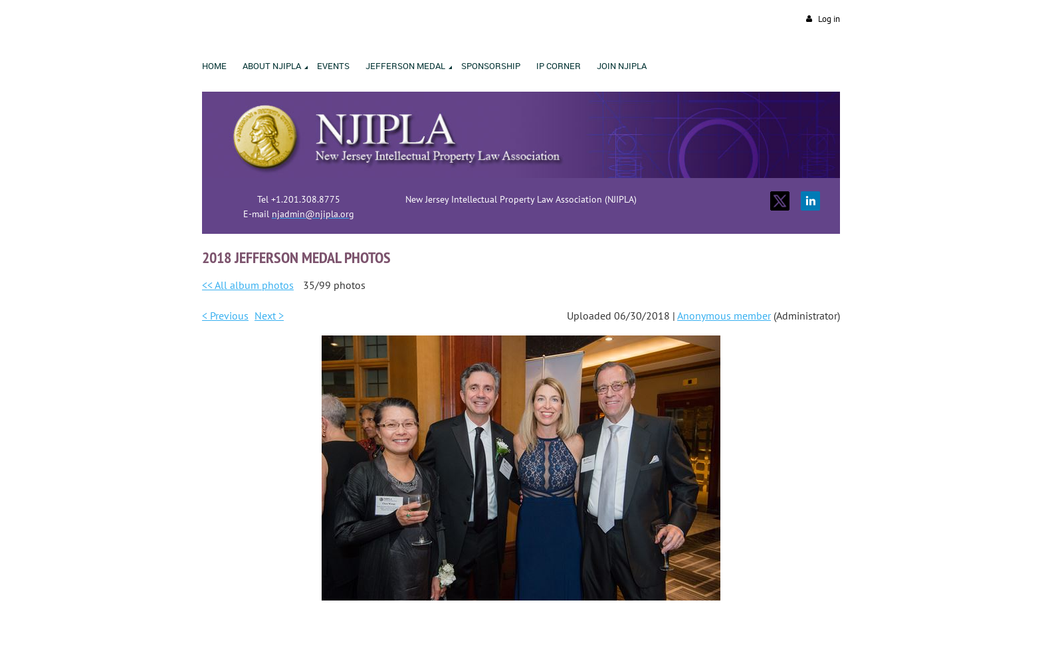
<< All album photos (248, 285)
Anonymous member (724, 315)
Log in (829, 19)
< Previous (225, 315)
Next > (269, 315)
